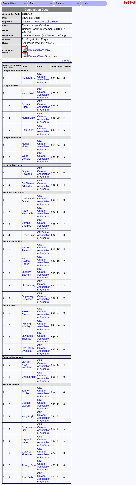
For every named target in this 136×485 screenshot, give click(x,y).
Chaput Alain (29, 376)
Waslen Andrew (26, 249)
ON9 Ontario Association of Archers (43, 78)
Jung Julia (27, 477)
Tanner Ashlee (26, 392)
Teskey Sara (29, 465)
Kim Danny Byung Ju (28, 349)
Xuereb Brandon (26, 313)
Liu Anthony (28, 285)
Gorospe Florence (27, 453)
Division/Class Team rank (39, 56)
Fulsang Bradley (26, 325)
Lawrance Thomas (27, 337)
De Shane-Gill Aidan (28, 185)
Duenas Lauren (26, 404)
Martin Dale (28, 117)
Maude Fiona (26, 145)
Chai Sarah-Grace (28, 200)
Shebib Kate (29, 78)
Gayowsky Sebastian (27, 297)
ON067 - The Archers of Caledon (40, 21)
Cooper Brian (26, 105)
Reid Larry (27, 129)
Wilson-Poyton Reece (26, 261)
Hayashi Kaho (26, 441)
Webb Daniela (26, 157)
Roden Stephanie (27, 212)
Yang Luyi (27, 416)
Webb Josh (28, 93)
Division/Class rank (36, 50)
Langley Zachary (26, 273)
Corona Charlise (26, 224)
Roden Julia (28, 235)
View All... (66, 60)
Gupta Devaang (27, 172)
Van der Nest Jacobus (26, 364)
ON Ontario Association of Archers (43, 235)
